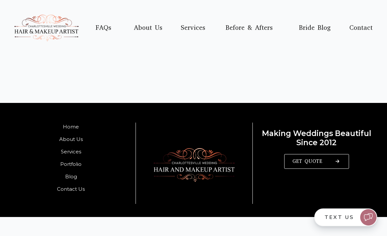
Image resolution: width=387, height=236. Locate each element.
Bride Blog (315, 28)
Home (71, 127)
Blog (71, 176)
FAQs (103, 28)
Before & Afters (249, 28)
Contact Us (71, 189)
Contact (361, 28)
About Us (148, 28)
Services (193, 28)
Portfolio (71, 164)
